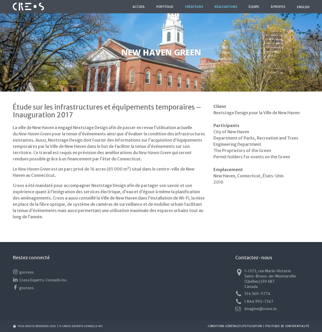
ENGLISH (303, 7)
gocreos (23, 272)
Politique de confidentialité (287, 326)
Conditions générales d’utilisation (235, 326)
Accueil (138, 7)
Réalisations (225, 7)
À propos (278, 7)
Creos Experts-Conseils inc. (40, 279)
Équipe (254, 7)
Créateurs (194, 7)
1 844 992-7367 (254, 301)
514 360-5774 (252, 294)
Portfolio (164, 7)
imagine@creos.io (256, 308)
